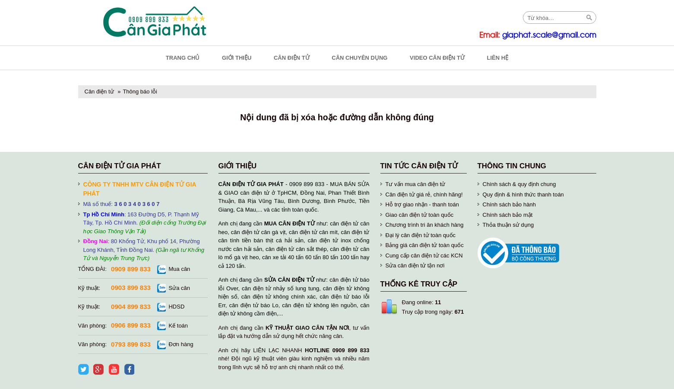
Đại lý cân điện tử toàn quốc (421, 235)
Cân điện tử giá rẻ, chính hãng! (424, 194)
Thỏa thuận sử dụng (508, 225)
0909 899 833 (131, 269)
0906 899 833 (131, 325)
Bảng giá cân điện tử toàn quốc (425, 245)
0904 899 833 (131, 306)
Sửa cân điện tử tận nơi (415, 265)
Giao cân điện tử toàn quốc (420, 215)
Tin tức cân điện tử (419, 166)
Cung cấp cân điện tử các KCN (424, 255)
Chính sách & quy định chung (519, 184)
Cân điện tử (99, 91)
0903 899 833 (131, 287)
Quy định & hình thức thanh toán (523, 194)
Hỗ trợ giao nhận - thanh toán (422, 204)
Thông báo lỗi (140, 91)
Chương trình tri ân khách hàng (425, 225)
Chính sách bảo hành (509, 204)
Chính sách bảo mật (508, 215)
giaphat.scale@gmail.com (549, 35)
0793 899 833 (131, 344)
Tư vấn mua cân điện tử (416, 184)
